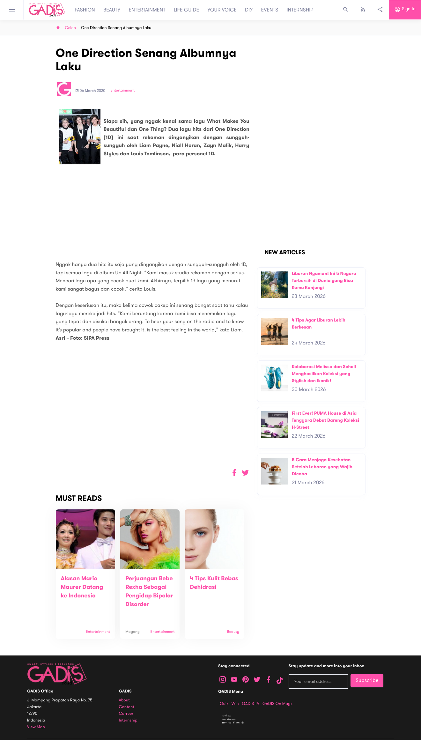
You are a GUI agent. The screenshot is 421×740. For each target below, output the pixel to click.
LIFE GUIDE (186, 9)
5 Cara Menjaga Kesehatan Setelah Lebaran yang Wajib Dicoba (322, 467)
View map (36, 727)
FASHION (85, 9)
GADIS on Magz (277, 704)
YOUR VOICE (222, 9)
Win (235, 704)
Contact (126, 707)
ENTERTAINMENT (147, 9)
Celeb (70, 28)
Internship (128, 720)
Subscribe (367, 680)
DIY (249, 9)
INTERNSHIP (300, 9)
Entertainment (122, 90)
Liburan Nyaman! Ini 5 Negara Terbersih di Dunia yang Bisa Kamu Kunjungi (324, 280)
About (124, 700)
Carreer (126, 714)
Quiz (224, 704)
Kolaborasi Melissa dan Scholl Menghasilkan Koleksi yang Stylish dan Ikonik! (324, 373)
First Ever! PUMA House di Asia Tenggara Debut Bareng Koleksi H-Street (325, 420)
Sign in (405, 10)
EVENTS (269, 9)
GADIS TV (250, 704)
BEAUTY (112, 9)
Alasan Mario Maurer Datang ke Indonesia (82, 587)
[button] (245, 473)
